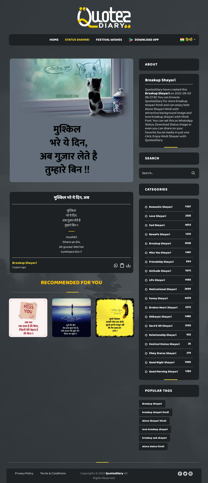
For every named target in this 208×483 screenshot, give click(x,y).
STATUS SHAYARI (77, 39)
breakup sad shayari (154, 438)
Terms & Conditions (53, 473)
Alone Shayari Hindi (154, 421)
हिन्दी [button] (186, 39)
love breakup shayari (155, 429)
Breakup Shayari (24, 262)
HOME (54, 39)
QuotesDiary (114, 473)
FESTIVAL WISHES (109, 39)
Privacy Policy (24, 473)
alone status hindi (153, 446)
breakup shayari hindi (155, 412)
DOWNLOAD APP (144, 39)
